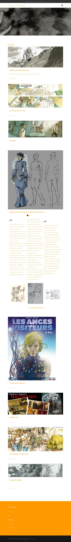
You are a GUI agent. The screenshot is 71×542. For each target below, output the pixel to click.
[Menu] (62, 5)
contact (10, 523)
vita (9, 529)
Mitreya (13, 140)
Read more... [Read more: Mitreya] (13, 145)
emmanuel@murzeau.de (39, 1)
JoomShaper (32, 538)
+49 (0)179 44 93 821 (29, 1)
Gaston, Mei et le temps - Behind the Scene (27, 212)
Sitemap (10, 511)
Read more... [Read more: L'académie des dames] (13, 458)
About (9, 515)
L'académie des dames (19, 454)
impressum (11, 526)
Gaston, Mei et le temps (19, 70)
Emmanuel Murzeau (16, 5)
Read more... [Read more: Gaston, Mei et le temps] (13, 78)
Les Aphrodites (16, 480)
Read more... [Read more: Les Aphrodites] (13, 488)
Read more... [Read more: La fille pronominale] (13, 115)
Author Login (12, 507)
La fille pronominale (17, 111)
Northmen (14, 417)
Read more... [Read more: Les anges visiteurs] (13, 387)
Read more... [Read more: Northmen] (13, 422)
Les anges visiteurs (17, 383)
